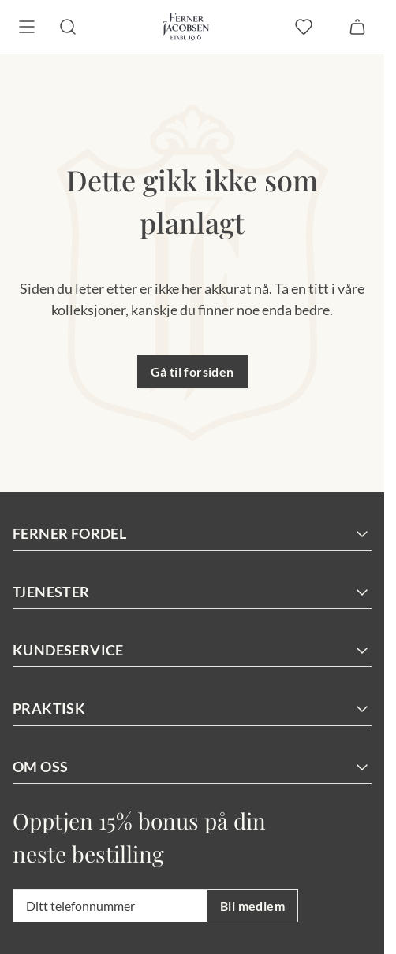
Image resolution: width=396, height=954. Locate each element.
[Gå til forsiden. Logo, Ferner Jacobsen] (186, 27)
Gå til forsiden (192, 371)
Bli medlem (252, 905)
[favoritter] (304, 26)
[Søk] (68, 26)
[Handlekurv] (357, 26)
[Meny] (27, 26)
